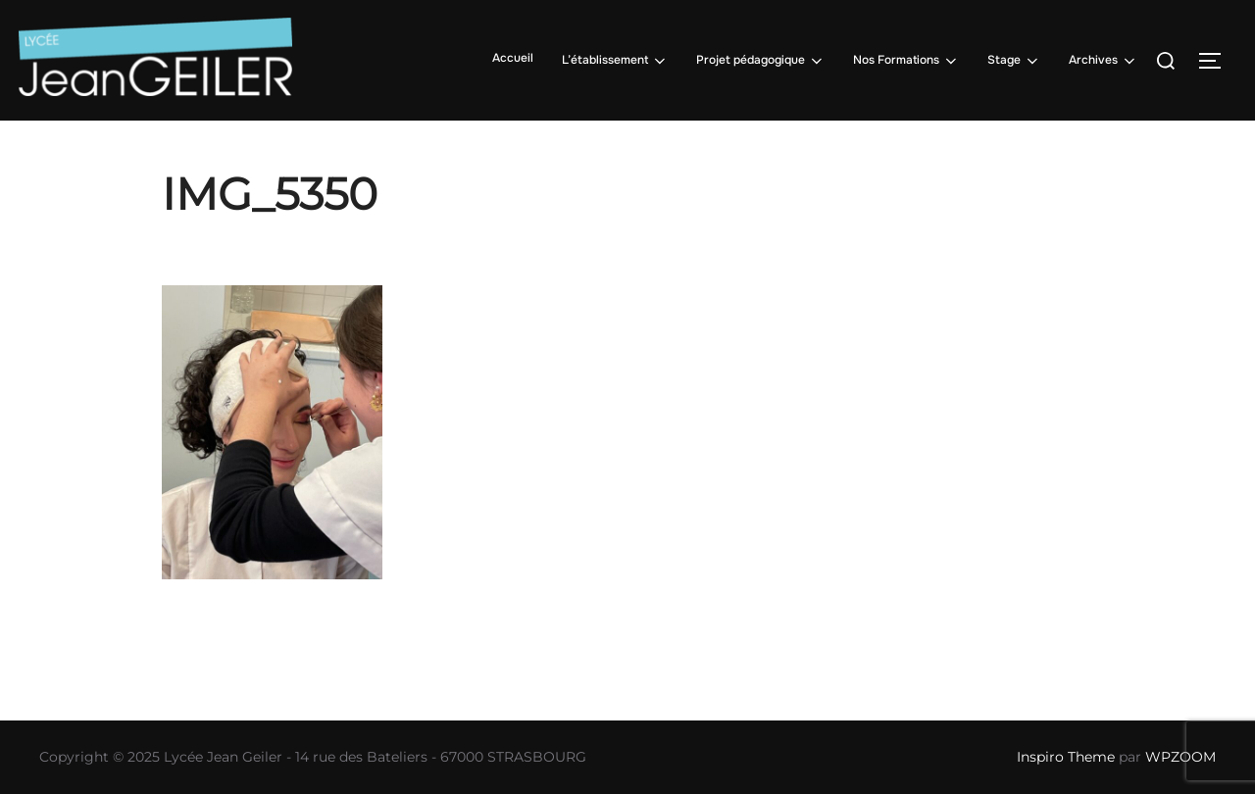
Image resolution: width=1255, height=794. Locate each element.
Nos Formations (906, 61)
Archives (1103, 61)
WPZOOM (1180, 757)
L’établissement (615, 61)
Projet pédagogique (761, 61)
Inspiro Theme (1066, 757)
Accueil (512, 58)
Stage (1014, 61)
